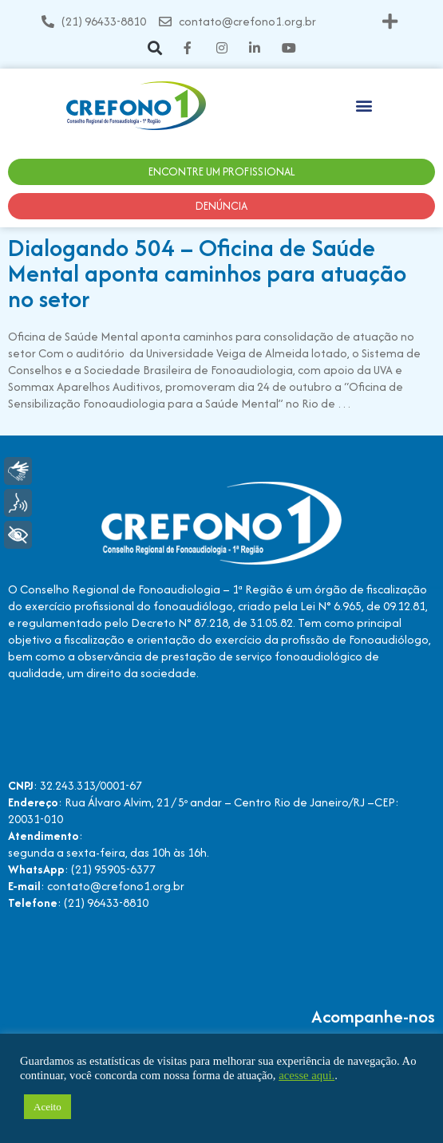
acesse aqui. (306, 1075)
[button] (389, 21)
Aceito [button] (47, 1107)
